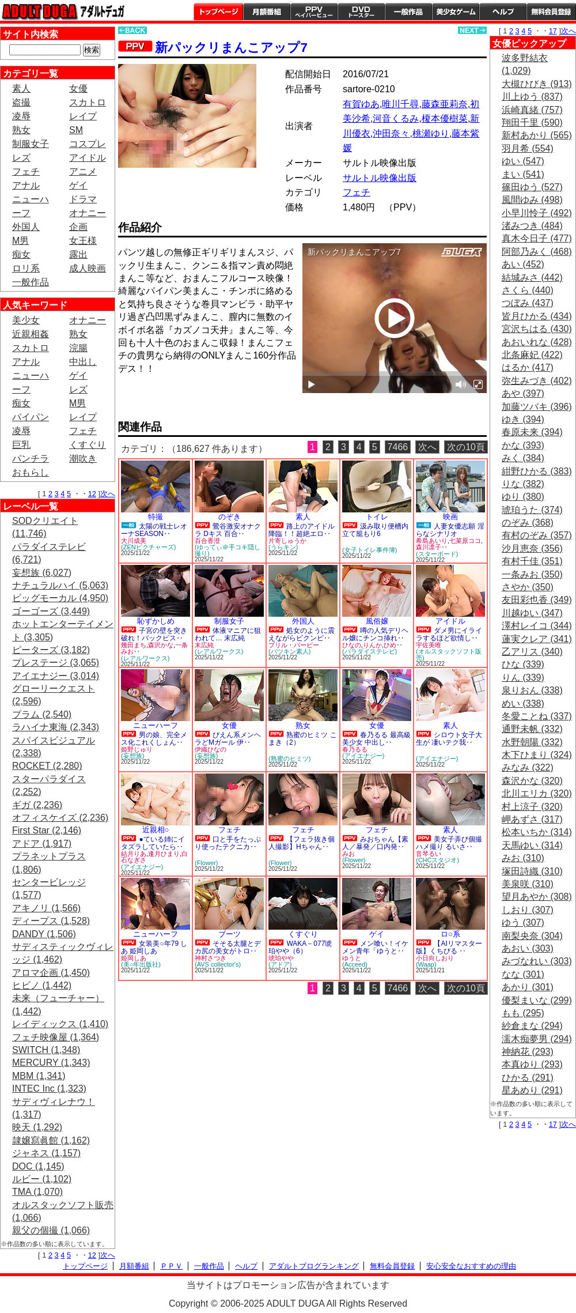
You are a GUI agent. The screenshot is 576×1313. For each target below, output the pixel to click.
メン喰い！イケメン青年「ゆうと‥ (375, 947)
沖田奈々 (391, 133)
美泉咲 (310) (528, 884)
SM (76, 130)
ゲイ (78, 185)
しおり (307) (528, 910)
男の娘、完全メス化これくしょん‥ (154, 738)
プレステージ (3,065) (55, 662)
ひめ (390, 645)
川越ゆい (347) (532, 613)
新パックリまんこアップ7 (231, 47)
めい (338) (523, 703)
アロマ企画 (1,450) (51, 973)
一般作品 (408, 11)
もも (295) (523, 1013)
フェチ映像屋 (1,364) (55, 1037)
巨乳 (21, 445)
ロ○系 (450, 934)
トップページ (218, 11)
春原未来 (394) (532, 432)
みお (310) (523, 858)
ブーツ (229, 934)
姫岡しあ (133, 957)
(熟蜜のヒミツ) (289, 758)
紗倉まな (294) (532, 1026)
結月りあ (133, 853)
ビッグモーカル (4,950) (60, 598)
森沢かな (160, 645)
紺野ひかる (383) (537, 471)
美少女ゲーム (455, 11)
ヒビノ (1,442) (41, 985)
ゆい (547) (523, 161)
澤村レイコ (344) (537, 626)
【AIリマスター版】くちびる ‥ (449, 947)
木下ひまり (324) (537, 755)
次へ (107, 493)
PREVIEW (207, 401)
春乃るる (354, 749)
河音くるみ (396, 118)
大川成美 (133, 540)
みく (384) (523, 458)
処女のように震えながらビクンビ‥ (301, 634)
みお (348, 853)
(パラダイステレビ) (369, 651)
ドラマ (83, 199)
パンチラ (30, 458)
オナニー (87, 213)
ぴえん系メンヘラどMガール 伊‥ (228, 738)
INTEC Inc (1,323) (49, 1088)
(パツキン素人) (289, 651)
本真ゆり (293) (532, 1064)
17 (553, 31)
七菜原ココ (465, 540)
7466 (398, 447)
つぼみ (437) (528, 303)
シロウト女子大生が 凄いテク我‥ (449, 738)
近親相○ (155, 829)
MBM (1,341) (38, 1076)
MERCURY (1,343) (51, 1062)
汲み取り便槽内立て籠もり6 (375, 530)
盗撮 (21, 102)
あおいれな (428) (537, 342)
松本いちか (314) (537, 832)
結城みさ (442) (532, 277)
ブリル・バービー (293, 645)
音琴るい (428, 853)
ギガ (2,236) (37, 805)
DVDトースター (361, 11)
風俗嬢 (377, 621)
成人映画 (87, 268)
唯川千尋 (400, 104)
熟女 (21, 130)
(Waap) (426, 964)
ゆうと (351, 957)
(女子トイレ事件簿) (369, 549)
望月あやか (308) (537, 896)
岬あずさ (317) (532, 819)
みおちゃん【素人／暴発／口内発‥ (375, 843)
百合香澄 (207, 540)
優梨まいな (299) (537, 1000)
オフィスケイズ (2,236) (60, 817)
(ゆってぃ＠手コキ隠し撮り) (227, 550)
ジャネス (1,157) (46, 1153)
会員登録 (551, 11)
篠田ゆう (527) (532, 187)
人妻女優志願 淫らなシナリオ (450, 530)
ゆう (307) (523, 922)
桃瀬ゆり (430, 133)
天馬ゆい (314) (532, 845)
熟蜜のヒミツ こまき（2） (302, 738)
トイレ (377, 516)
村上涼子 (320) (532, 807)
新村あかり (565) (537, 135)
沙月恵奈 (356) (532, 548)
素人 (21, 88)
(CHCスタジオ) (437, 860)
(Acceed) (354, 964)
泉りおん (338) (532, 690)
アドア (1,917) (41, 843)
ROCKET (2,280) (47, 766)
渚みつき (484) (532, 226)
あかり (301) (528, 987)
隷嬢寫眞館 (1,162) (51, 1140)
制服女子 (30, 144)
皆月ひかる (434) (537, 316)
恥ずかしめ (156, 621)
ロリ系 (26, 268)
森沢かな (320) (532, 781)
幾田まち (133, 645)
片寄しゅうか (287, 540)
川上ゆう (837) (532, 96)
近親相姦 (30, 334)
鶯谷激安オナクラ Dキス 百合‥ (228, 530)
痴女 (21, 254)
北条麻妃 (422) (532, 355)
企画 (78, 227)
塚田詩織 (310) (532, 871)
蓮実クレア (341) (537, 639)
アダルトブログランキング (314, 1266)
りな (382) (523, 484)
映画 (450, 516)
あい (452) (523, 264)
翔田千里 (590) (532, 122)
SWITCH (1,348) (46, 1050)
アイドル (87, 158)
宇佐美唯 (428, 645)
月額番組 (266, 11)
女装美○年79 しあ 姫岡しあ (154, 947)
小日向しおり (435, 957)
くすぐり (87, 445)
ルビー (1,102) (41, 1179)
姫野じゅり (137, 749)
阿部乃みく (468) (537, 251)
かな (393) (523, 445)
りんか (372, 645)
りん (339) (523, 677)
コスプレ (87, 144)
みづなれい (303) (537, 961)
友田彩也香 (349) (537, 600)
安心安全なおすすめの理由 (471, 1266)
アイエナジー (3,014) (55, 676)
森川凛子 (428, 547)
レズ (21, 158)
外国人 (26, 227)
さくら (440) (528, 290)
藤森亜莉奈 (445, 104)
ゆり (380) (523, 496)
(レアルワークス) (145, 658)
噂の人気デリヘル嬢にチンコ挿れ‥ (375, 634)
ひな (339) (523, 664)
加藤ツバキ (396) (537, 407)
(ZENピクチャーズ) (148, 547)
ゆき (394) (523, 419)
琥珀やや (281, 957)
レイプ (83, 116)
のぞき (229, 516)
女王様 (83, 241)
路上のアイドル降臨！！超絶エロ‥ (301, 530)
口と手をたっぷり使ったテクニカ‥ (228, 843)
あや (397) (523, 393)
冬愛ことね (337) (537, 716)
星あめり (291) (532, 1090)
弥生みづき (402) (537, 381)
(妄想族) (132, 755)
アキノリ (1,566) (46, 908)
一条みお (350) (532, 574)
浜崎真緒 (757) (532, 110)
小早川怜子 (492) (537, 213)
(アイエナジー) (363, 755)
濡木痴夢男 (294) (537, 1039)
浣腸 (78, 348)
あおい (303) (528, 948)
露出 (78, 254)
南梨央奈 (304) (532, 936)
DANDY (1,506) (44, 934)
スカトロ (87, 102)
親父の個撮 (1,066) (51, 1230)
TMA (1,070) (37, 1192)
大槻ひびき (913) (537, 84)
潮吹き (83, 458)
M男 (20, 241)
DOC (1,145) (38, 1166)
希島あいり (432, 540)
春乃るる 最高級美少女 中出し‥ (376, 738)
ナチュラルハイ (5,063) (60, 585)
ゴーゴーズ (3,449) (51, 611)
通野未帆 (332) (532, 729)
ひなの (351, 645)
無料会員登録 (392, 1266)
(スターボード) (437, 553)
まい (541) (523, 174)
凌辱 (21, 116)
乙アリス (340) (532, 651)
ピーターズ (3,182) (51, 650)
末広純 (204, 645)
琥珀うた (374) (532, 510)
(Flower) (206, 862)
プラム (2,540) (41, 714)
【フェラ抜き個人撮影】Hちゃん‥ (301, 843)
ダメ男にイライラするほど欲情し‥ (449, 634)
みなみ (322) (528, 767)
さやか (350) (528, 587)
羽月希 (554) (528, 148)
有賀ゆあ (361, 104)
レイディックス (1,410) (60, 1024)
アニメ (83, 171)
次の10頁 (466, 447)
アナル (26, 185)
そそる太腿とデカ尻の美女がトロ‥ (228, 947)
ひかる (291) (528, 1077)
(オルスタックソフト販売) (449, 654)
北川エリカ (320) (537, 793)
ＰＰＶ (171, 1266)
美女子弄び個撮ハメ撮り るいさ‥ (449, 843)
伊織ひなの (210, 749)
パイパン (30, 417)
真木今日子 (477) (537, 238)
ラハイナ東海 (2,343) (55, 727)
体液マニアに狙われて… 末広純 (228, 634)
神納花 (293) (528, 1052)
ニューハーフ (155, 725)
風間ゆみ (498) (532, 200)
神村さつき (210, 957)
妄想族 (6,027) (41, 573)
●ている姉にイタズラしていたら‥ (153, 843)
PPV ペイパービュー (314, 11)
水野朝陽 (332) (532, 742)
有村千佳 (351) (532, 561)
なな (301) (523, 974)
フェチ (26, 171)
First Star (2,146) (46, 830)
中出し (83, 362)
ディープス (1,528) (51, 921)
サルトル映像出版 (379, 178)
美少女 (26, 320)
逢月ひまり (164, 853)
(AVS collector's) (218, 964)
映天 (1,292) (37, 1127)
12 (92, 493)
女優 (78, 88)
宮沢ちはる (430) (537, 329)
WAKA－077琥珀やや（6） (300, 947)
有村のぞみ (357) (537, 535)
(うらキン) (283, 547)
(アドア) (279, 964)
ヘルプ (502, 11)
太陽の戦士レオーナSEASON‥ (154, 530)
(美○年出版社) (141, 964)
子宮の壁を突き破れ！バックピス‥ (154, 634)
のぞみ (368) (528, 522)
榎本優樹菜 (445, 118)
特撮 (155, 516)
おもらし (30, 472)
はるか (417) (528, 367)
